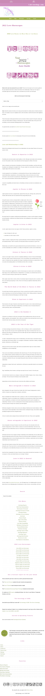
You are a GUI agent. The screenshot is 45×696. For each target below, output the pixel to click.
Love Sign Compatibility (22, 523)
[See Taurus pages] (7, 686)
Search (2, 655)
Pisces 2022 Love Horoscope (22, 568)
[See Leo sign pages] (17, 686)
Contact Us (2, 648)
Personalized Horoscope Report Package (13, 588)
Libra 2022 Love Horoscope (22, 559)
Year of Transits (7, 585)
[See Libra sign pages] (23, 686)
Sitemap (2, 652)
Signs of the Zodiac (22, 519)
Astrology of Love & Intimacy (22, 514)
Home (1, 644)
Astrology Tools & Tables (22, 530)
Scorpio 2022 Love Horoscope (22, 560)
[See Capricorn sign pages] (34, 686)
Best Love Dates (11, 135)
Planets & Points (22, 521)
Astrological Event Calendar (19, 619)
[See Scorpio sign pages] (27, 686)
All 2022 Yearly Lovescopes (22, 570)
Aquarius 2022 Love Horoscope (22, 566)
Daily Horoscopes (4, 668)
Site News (2, 654)
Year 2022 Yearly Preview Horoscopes (23, 126)
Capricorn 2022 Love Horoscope (22, 564)
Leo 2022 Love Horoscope (22, 555)
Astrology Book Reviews (22, 536)
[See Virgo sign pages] (20, 686)
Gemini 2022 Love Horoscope (22, 551)
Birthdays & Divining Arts (22, 525)
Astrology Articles (22, 512)
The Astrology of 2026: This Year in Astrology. (29, 602)
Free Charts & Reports (5, 666)
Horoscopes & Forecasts (22, 508)
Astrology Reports (22, 505)
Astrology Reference (22, 532)
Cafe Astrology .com (9, 11)
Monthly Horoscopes (4, 670)
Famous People (22, 517)
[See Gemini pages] (11, 686)
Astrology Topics (22, 534)
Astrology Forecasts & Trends (22, 510)
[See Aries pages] (4, 686)
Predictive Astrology (22, 528)
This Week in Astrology (5, 675)
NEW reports (11, 592)
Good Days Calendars (5, 672)
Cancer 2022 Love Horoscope (22, 553)
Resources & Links (22, 537)
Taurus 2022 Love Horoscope (22, 550)
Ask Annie (22, 516)
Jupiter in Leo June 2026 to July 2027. (10, 611)
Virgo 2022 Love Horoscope (22, 557)
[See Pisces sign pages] (40, 686)
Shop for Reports (4, 664)
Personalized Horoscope (14, 482)
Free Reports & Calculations (22, 539)
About (1, 646)
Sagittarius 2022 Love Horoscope (22, 562)
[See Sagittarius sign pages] (30, 686)
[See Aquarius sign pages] (37, 686)
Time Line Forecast (8, 582)
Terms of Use (3, 650)
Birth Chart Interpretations (22, 507)
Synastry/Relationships (22, 527)
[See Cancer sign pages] (14, 686)
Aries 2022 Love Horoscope (22, 548)
